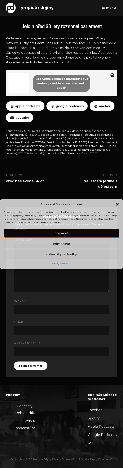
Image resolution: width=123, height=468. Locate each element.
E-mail (20, 322)
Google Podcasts (102, 435)
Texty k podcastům (25, 424)
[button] (117, 204)
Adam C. (107, 459)
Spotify (94, 418)
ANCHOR (102, 106)
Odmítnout (61, 244)
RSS (91, 443)
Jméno (20, 301)
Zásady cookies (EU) (64, 459)
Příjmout (62, 233)
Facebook (96, 410)
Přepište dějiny (42, 459)
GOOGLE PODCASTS (67, 106)
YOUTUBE (19, 118)
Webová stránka (27, 343)
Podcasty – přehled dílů (24, 409)
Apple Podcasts (101, 426)
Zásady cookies (59, 263)
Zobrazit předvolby (61, 254)
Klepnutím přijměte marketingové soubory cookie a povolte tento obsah (61, 83)
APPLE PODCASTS (25, 106)
